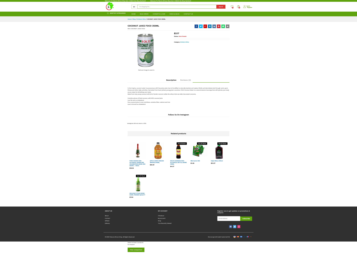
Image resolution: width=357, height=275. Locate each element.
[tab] (171, 81)
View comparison (136, 250)
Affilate (107, 221)
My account (161, 218)
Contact (107, 218)
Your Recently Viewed (164, 223)
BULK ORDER (144, 14)
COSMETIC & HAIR (159, 14)
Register (249, 7)
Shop (159, 221)
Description (171, 80)
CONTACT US (188, 14)
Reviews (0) (185, 80)
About (107, 216)
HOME (133, 14)
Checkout (161, 216)
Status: (176, 36)
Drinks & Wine (184, 42)
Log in (247, 6)
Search (221, 6)
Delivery (107, 223)
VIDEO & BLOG (174, 14)
